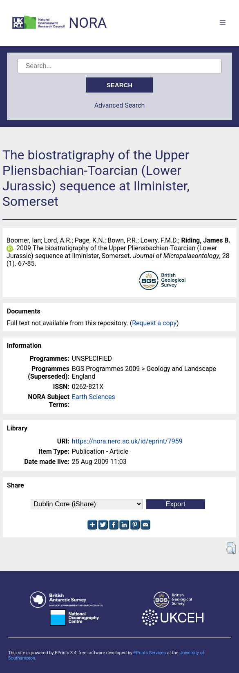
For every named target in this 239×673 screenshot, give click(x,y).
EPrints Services (150, 652)
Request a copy (154, 323)
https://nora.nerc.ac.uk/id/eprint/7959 (127, 441)
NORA (88, 23)
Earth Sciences (93, 397)
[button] (231, 548)
